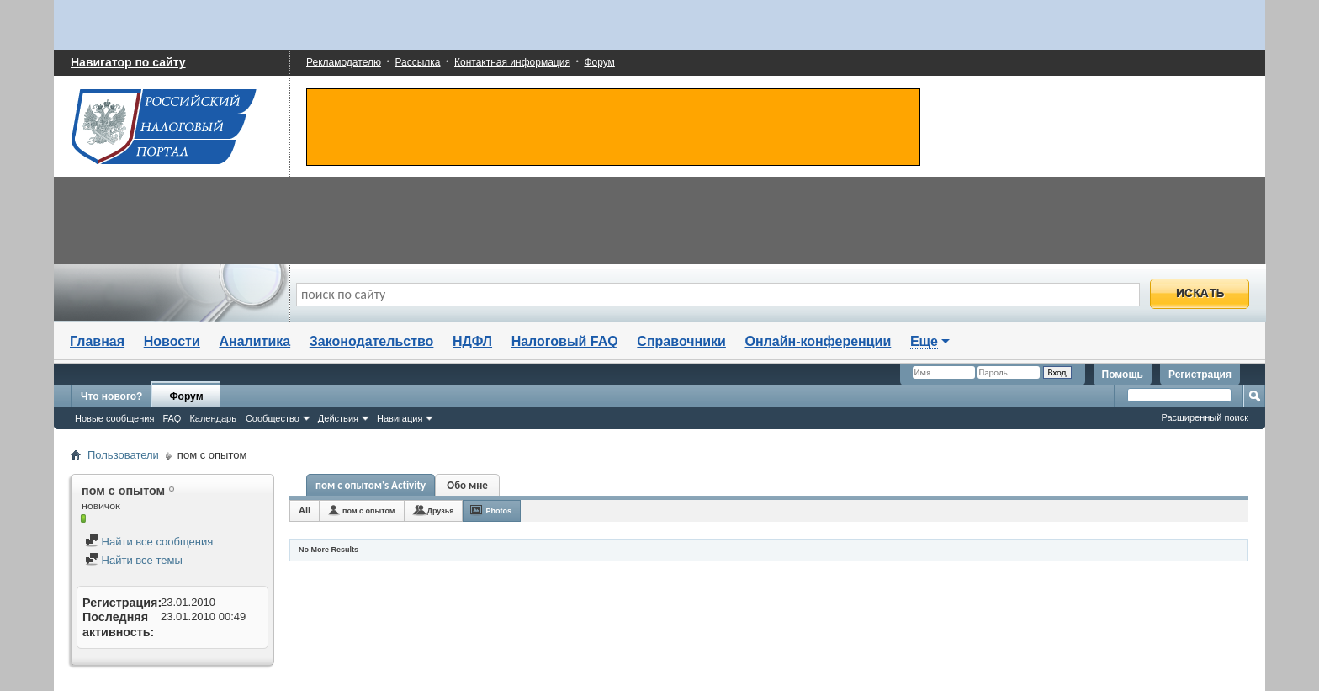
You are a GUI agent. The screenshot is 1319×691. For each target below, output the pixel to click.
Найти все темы (134, 560)
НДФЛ (472, 341)
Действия (338, 418)
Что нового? (111, 396)
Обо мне (467, 485)
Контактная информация (512, 62)
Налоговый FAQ (564, 341)
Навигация (399, 418)
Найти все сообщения (149, 541)
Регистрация (1200, 374)
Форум (599, 62)
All (304, 510)
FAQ (171, 418)
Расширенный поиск (1204, 417)
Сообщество (272, 418)
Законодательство (372, 341)
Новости (172, 341)
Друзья (440, 511)
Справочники (681, 341)
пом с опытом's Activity (370, 485)
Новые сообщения (114, 418)
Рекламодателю (343, 62)
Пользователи (123, 455)
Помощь (1122, 374)
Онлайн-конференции (818, 341)
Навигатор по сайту (128, 62)
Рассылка (417, 62)
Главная (97, 341)
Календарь (212, 418)
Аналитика (254, 341)
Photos (498, 511)
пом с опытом (368, 511)
